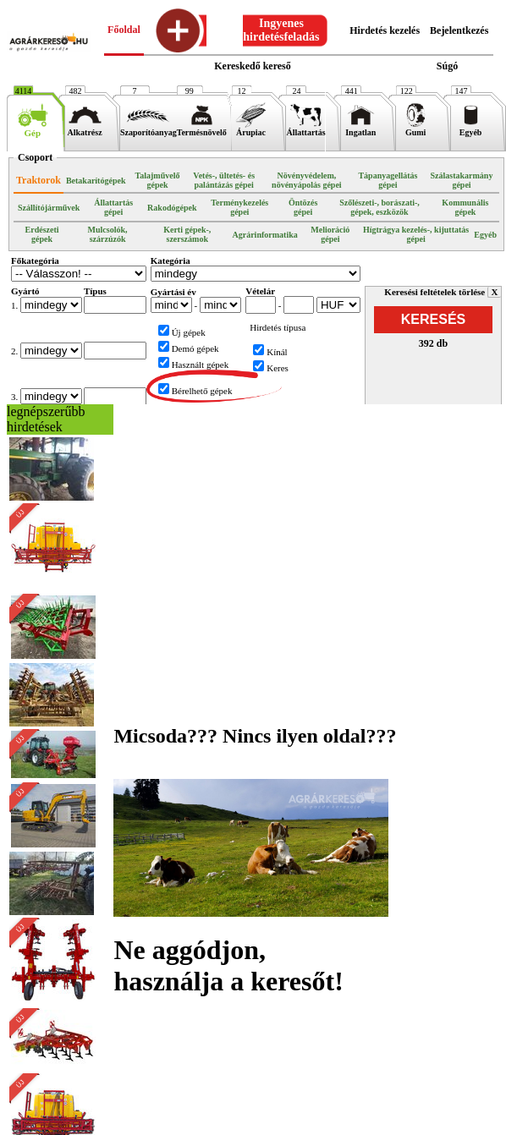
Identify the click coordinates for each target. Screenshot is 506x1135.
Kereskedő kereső (252, 66)
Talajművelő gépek (157, 180)
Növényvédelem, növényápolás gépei (307, 180)
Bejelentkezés (459, 30)
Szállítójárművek (49, 207)
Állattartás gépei (113, 207)
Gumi (416, 128)
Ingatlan (361, 128)
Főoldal (123, 30)
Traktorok (38, 180)
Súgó (447, 66)
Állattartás (305, 128)
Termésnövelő (202, 128)
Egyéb (471, 128)
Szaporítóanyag (148, 128)
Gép (33, 128)
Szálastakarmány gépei (462, 180)
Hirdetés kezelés (384, 30)
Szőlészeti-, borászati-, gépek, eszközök (379, 207)
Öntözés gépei (303, 207)
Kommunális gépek (465, 207)
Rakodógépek (171, 207)
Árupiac (251, 128)
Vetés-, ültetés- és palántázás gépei (224, 180)
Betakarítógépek (96, 180)
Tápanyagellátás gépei (387, 180)
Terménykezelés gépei (239, 207)
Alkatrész (85, 128)
